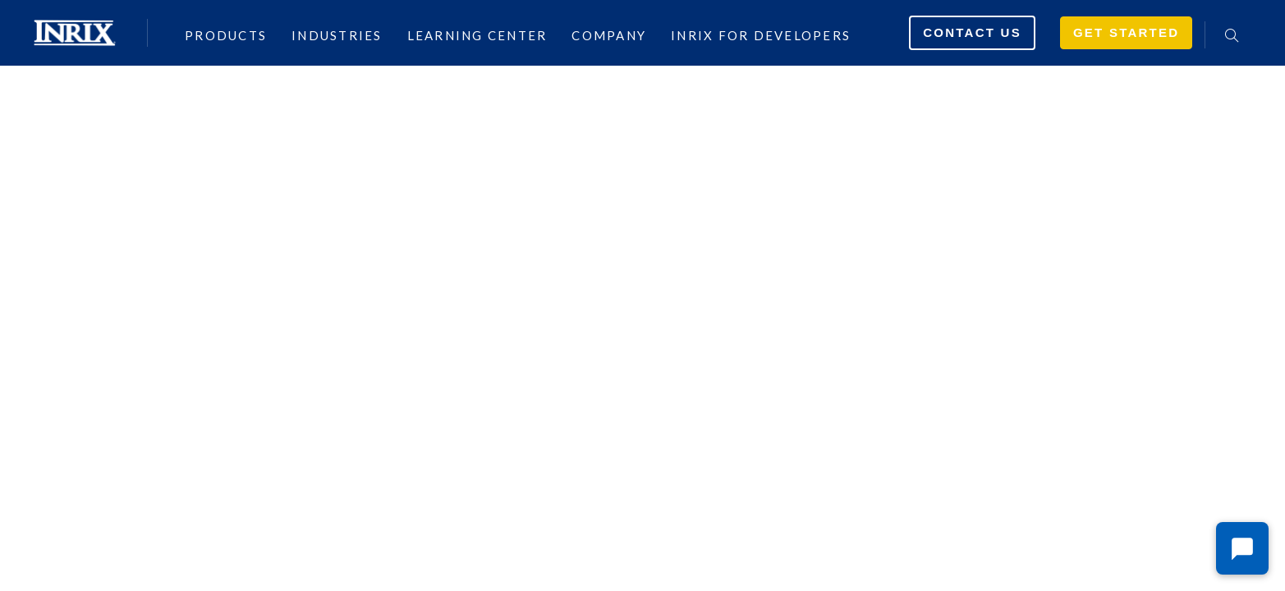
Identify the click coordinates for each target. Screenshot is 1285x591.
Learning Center (477, 34)
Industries (337, 34)
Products (226, 34)
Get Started (1126, 32)
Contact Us (972, 32)
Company (608, 34)
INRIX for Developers (761, 34)
